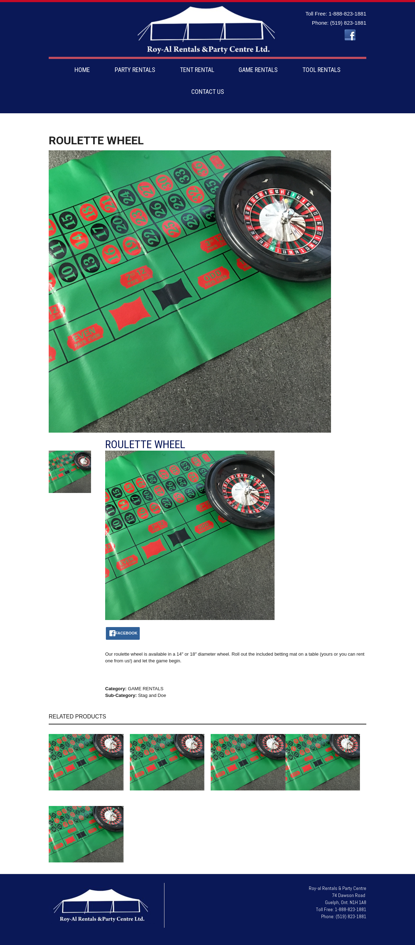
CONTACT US (207, 91)
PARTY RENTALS (135, 69)
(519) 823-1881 (348, 23)
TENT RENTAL (197, 69)
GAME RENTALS (258, 69)
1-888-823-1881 (347, 14)
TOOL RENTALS (321, 69)
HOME (82, 69)
